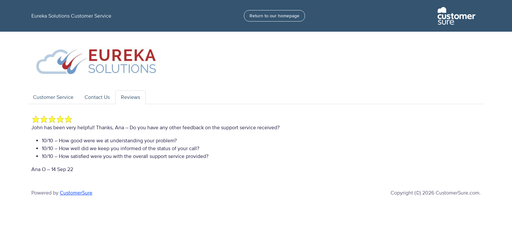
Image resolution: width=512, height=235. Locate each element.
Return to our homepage (274, 16)
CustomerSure (76, 193)
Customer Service (53, 97)
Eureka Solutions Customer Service (71, 16)
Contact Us (97, 97)
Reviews (130, 97)
